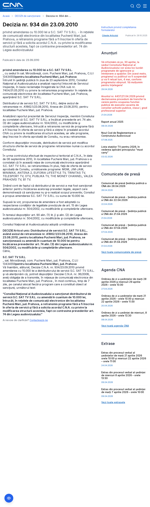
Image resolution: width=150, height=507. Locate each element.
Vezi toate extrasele (113, 419)
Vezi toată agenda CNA (115, 343)
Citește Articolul (110, 53)
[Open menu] (145, 6)
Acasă (6, 15)
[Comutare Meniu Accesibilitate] (9, 498)
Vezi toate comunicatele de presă (121, 269)
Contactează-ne (39, 320)
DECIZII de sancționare (28, 15)
